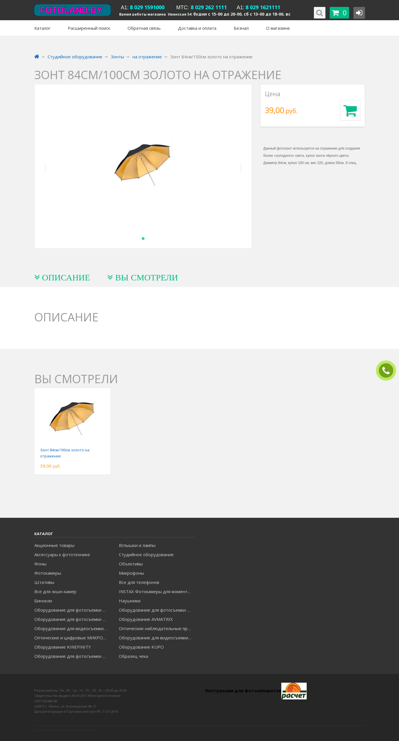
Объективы (131, 564)
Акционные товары (54, 545)
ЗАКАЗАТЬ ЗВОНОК (388, 370)
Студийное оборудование (146, 554)
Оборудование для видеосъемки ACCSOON (157, 638)
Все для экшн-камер (55, 591)
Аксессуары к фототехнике (62, 554)
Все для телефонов (139, 582)
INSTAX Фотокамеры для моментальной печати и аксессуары (157, 591)
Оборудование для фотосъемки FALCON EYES (72, 610)
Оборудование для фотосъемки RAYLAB (72, 656)
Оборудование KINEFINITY (62, 647)
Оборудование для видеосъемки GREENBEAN (72, 628)
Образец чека (133, 656)
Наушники (130, 601)
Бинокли (43, 601)
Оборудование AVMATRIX (146, 619)
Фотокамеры (47, 573)
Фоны (40, 564)
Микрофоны (131, 573)
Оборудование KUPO (141, 647)
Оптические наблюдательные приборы (157, 628)
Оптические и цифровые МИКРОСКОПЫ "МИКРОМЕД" (72, 638)
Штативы (44, 582)
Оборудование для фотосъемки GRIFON (72, 619)
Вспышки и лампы (137, 545)
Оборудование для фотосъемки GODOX (157, 610)
